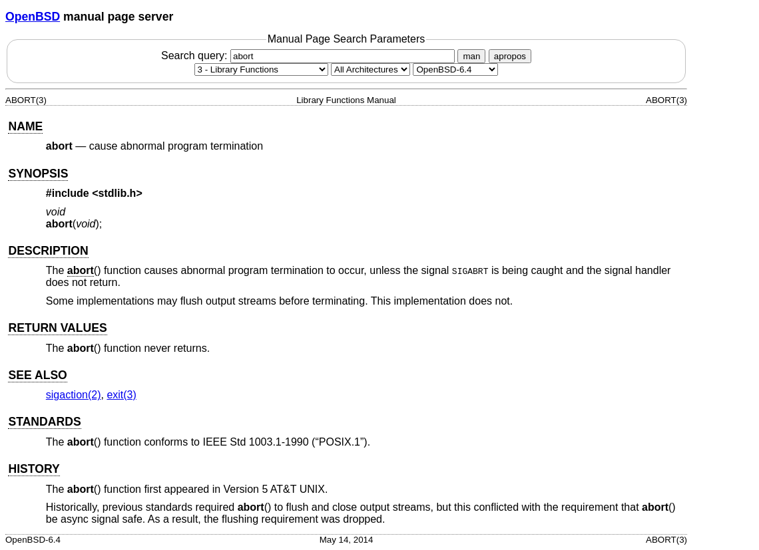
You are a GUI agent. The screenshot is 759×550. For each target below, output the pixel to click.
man (471, 56)
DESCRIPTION (48, 250)
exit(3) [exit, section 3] (121, 394)
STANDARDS (44, 421)
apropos (510, 56)
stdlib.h (117, 193)
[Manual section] (261, 69)
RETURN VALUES (57, 328)
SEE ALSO (37, 375)
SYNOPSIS (38, 173)
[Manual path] (455, 69)
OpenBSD (32, 16)
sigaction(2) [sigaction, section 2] (73, 394)
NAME (25, 126)
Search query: (309, 55)
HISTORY (33, 469)
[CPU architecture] (370, 69)
